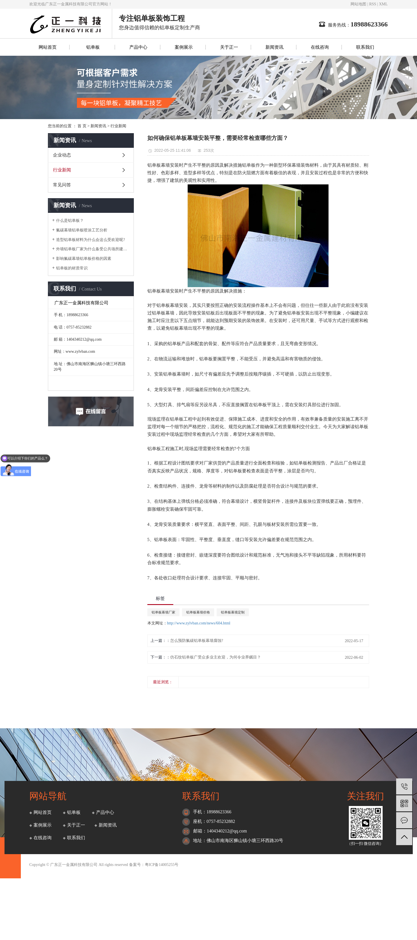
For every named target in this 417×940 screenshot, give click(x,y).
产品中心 (138, 47)
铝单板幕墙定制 (233, 612)
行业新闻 (118, 126)
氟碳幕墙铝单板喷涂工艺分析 (81, 230)
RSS (372, 4)
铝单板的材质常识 (72, 268)
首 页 (81, 126)
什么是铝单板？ (70, 220)
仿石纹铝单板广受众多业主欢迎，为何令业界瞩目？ (215, 657)
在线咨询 (320, 47)
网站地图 (358, 4)
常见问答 (62, 184)
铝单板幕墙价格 (198, 612)
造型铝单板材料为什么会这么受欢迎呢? (90, 240)
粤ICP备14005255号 (162, 865)
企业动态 (62, 155)
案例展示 (184, 47)
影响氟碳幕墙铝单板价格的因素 (83, 258)
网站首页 (48, 47)
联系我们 (365, 47)
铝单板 (93, 47)
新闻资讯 (274, 47)
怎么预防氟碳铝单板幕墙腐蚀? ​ (197, 640)
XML (383, 4)
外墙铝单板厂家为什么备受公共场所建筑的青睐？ (93, 249)
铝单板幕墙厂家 (163, 612)
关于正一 (229, 47)
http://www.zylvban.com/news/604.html (198, 623)
